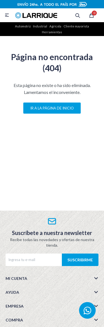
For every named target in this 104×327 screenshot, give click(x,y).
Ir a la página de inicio (52, 108)
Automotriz (23, 26)
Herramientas (52, 32)
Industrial (40, 26)
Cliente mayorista (76, 26)
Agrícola (55, 26)
